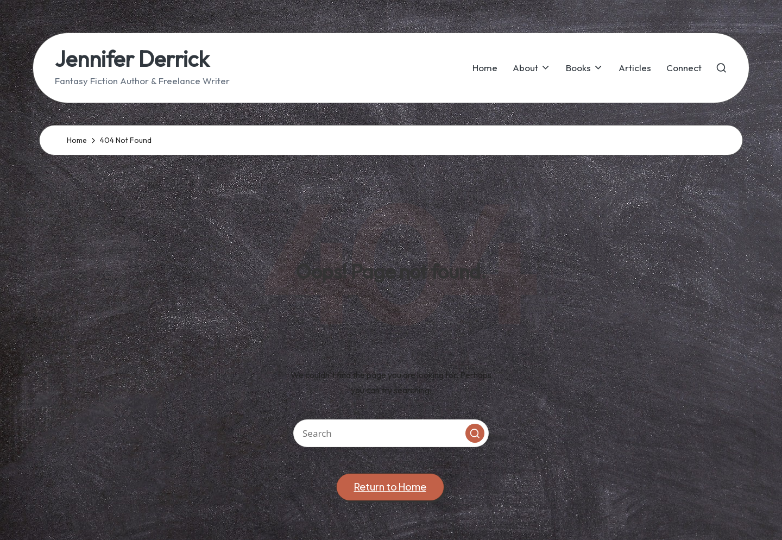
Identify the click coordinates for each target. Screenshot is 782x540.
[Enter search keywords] (391, 433)
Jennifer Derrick (132, 59)
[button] (474, 433)
